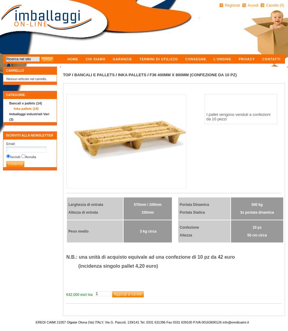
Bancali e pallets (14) (25, 103)
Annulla (30, 157)
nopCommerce (4, 320)
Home (73, 59)
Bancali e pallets (94, 75)
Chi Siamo (96, 59)
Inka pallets (132, 75)
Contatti (271, 59)
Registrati (232, 5)
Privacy (246, 59)
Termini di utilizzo (159, 59)
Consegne (195, 59)
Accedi (253, 5)
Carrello (273, 5)
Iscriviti (15, 157)
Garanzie (122, 59)
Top (67, 75)
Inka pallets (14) (26, 108)
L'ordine (222, 59)
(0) (282, 5)
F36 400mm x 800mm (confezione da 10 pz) (193, 75)
